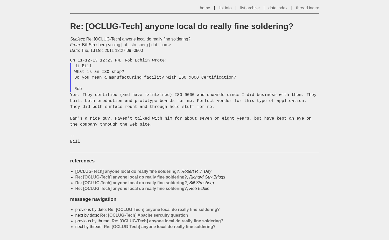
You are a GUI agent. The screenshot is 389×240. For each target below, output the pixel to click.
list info (225, 8)
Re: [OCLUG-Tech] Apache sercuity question (144, 215)
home (205, 8)
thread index (307, 8)
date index (278, 8)
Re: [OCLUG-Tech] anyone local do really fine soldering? (131, 177)
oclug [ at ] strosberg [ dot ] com (139, 45)
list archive (250, 8)
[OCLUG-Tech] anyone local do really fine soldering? (127, 171)
